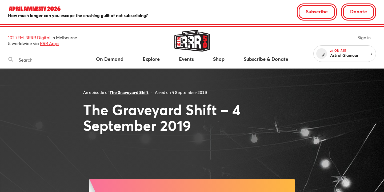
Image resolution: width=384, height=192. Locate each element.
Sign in (364, 37)
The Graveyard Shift (129, 92)
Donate (358, 11)
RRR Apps (49, 43)
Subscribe (317, 11)
